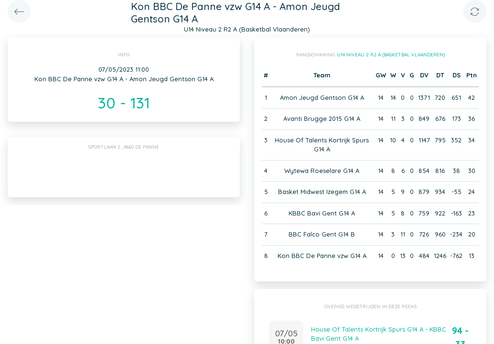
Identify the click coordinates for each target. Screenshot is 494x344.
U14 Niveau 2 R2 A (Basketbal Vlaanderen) (391, 55)
